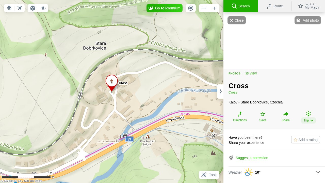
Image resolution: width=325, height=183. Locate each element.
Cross (233, 92)
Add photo (311, 20)
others (38, 180)
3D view (251, 73)
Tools (209, 175)
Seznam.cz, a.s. (13, 180)
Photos (234, 73)
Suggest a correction (252, 158)
